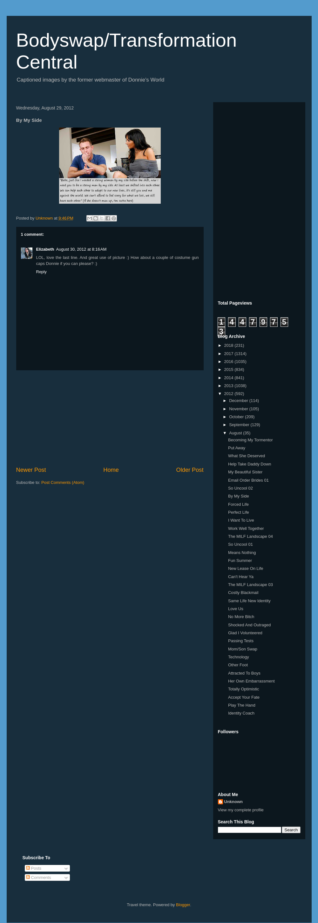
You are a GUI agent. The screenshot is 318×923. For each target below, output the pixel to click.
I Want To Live (241, 520)
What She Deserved (246, 455)
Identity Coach (241, 713)
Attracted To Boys (244, 673)
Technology (238, 657)
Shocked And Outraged (249, 625)
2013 (229, 385)
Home (111, 470)
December (239, 400)
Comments (38, 877)
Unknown (233, 801)
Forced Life (238, 504)
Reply (41, 271)
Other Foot (238, 665)
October (237, 416)
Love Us (235, 608)
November (239, 408)
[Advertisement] (110, 418)
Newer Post (31, 470)
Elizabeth (45, 249)
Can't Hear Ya (241, 576)
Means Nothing (242, 552)
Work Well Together (246, 528)
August (236, 433)
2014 (229, 377)
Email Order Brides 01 (248, 480)
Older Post (190, 470)
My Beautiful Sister (245, 472)
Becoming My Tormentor (250, 440)
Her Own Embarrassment (251, 681)
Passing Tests (241, 640)
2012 (229, 393)
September (239, 424)
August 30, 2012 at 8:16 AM (81, 249)
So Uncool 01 (240, 544)
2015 (229, 369)
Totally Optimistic (243, 689)
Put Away (236, 447)
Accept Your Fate (244, 697)
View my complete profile (241, 810)
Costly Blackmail (243, 592)
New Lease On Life (245, 568)
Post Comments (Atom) (62, 482)
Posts (33, 868)
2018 (229, 345)
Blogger (183, 904)
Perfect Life (238, 512)
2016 (229, 361)
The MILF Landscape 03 (250, 584)
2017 (229, 353)
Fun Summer (240, 560)
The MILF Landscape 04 (250, 536)
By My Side (238, 496)
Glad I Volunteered (245, 632)
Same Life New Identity (249, 600)
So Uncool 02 (240, 488)
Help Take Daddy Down (249, 464)
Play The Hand (241, 705)
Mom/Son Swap (242, 649)
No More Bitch (241, 616)
